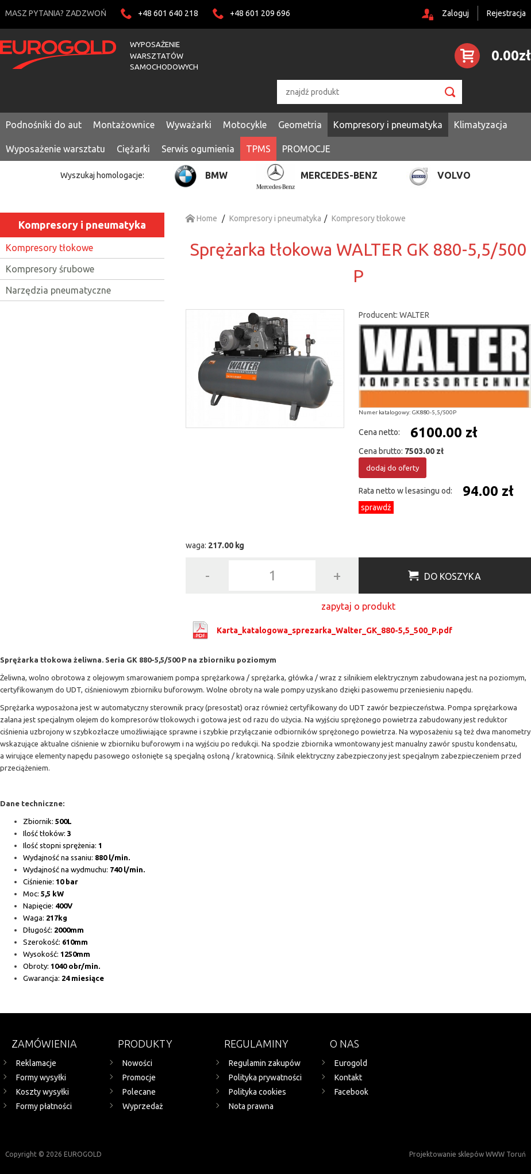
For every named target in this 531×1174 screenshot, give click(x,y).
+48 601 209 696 (260, 13)
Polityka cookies (257, 1091)
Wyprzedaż (142, 1106)
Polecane (139, 1091)
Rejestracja (506, 13)
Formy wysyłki (41, 1077)
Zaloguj (455, 13)
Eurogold (350, 1063)
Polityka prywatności (265, 1077)
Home (201, 218)
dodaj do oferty (392, 468)
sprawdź (376, 507)
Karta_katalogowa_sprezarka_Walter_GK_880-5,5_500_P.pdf (334, 630)
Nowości (137, 1063)
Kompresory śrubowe (50, 269)
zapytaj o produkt (358, 606)
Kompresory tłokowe (49, 248)
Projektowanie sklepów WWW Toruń (467, 1154)
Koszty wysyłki (42, 1091)
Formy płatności (44, 1106)
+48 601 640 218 (168, 13)
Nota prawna (251, 1106)
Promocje (139, 1077)
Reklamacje (36, 1063)
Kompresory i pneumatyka (82, 224)
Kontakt (348, 1077)
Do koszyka (452, 576)
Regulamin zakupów (265, 1063)
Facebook (351, 1091)
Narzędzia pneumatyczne (58, 290)
